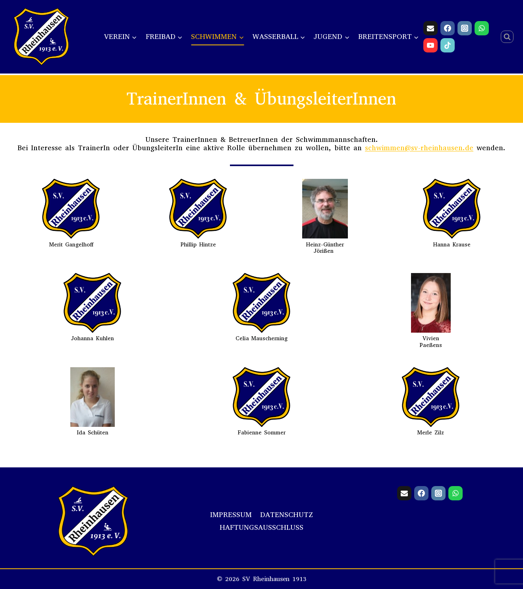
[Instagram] (464, 28)
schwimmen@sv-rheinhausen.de (419, 148)
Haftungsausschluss (261, 527)
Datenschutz (286, 514)
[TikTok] (447, 45)
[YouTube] (430, 45)
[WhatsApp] (482, 28)
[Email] (430, 28)
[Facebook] (447, 28)
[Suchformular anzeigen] (507, 37)
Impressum (231, 514)
